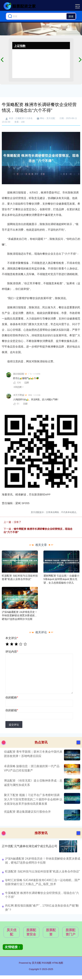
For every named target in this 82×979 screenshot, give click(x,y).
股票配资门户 (70, 932)
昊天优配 (11, 932)
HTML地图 (57, 962)
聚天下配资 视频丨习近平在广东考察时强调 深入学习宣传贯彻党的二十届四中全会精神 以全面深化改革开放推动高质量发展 (33, 799)
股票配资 (51, 932)
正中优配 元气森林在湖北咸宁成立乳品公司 (29, 846)
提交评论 (14, 724)
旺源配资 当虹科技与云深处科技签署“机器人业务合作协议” (42, 871)
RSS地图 (47, 962)
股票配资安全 (31, 932)
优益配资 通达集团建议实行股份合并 (27, 811)
